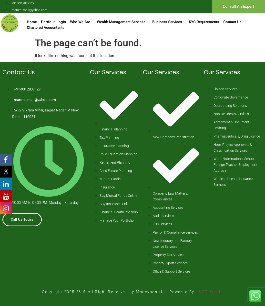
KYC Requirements (204, 22)
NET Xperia (210, 292)
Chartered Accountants (45, 27)
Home (32, 22)
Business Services (167, 22)
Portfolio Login (53, 22)
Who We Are (80, 22)
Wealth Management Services (121, 22)
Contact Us (232, 22)
